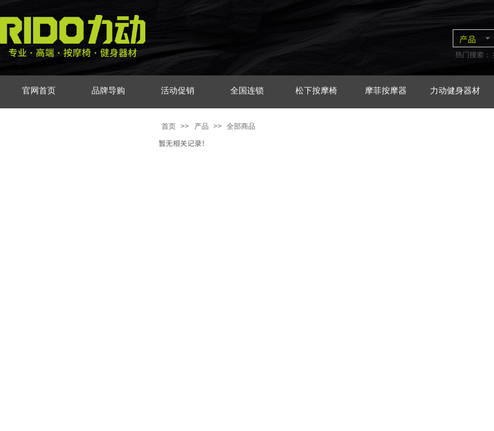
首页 (168, 126)
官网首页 (39, 90)
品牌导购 (108, 90)
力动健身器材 (455, 90)
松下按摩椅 (316, 90)
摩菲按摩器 (386, 90)
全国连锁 (247, 90)
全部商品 (241, 126)
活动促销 (177, 90)
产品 (201, 126)
